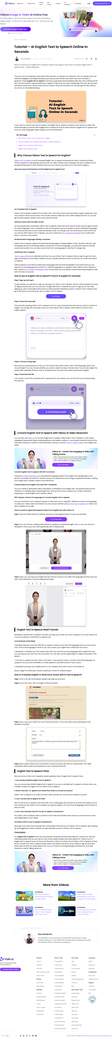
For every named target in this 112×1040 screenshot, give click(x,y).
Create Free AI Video (10, 969)
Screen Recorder (83, 993)
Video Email (81, 1011)
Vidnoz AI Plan (38, 983)
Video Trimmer (82, 1007)
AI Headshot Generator (64, 993)
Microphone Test (83, 1000)
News (79, 986)
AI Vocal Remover (62, 1018)
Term (94, 1036)
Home (16, 39)
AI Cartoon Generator (64, 1000)
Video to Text (82, 1028)
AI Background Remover (65, 1004)
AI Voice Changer (62, 1011)
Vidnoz (49, 846)
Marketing (81, 965)
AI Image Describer (63, 1025)
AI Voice (36, 1004)
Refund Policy (108, 1036)
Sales (79, 961)
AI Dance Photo (62, 972)
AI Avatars (37, 993)
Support (80, 972)
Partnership (102, 968)
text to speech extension (71, 233)
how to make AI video (75, 443)
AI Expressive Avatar (40, 997)
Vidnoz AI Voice (39, 975)
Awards (101, 961)
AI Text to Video (62, 965)
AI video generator (29, 476)
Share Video (82, 1014)
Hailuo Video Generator (64, 1028)
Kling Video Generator (64, 1021)
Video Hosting (82, 1018)
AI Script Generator (63, 975)
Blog (100, 993)
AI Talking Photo (62, 961)
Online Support (104, 990)
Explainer (81, 975)
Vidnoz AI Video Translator (43, 972)
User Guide (102, 986)
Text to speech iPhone (23, 256)
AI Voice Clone (61, 1007)
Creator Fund (103, 965)
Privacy (90, 1036)
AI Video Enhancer (63, 968)
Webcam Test (82, 1004)
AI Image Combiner (63, 997)
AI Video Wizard (39, 1011)
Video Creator (82, 1021)
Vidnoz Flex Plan (39, 986)
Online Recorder (62, 986)
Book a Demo (103, 975)
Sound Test (81, 997)
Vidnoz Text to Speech (23, 160)
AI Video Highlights (63, 983)
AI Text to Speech (62, 1014)
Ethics (98, 1036)
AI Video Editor (39, 1014)
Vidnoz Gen (31, 3)
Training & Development (86, 979)
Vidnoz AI (20, 3)
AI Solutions (23, 39)
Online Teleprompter (84, 1025)
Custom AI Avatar (40, 1007)
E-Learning (81, 983)
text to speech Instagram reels (36, 269)
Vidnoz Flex (37, 968)
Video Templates (40, 1000)
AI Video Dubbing (62, 979)
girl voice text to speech (76, 504)
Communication (83, 968)
